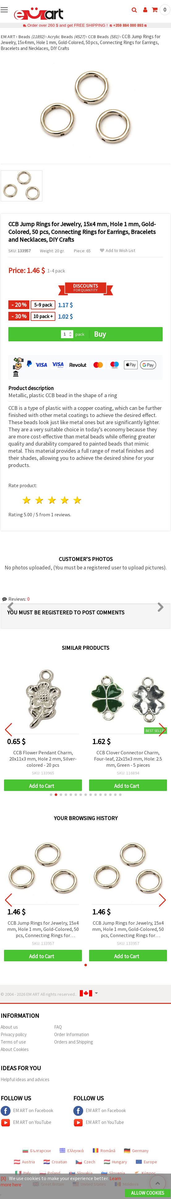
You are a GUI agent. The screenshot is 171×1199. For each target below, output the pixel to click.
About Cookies (15, 1049)
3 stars (52, 500)
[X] (3, 1178)
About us (9, 1027)
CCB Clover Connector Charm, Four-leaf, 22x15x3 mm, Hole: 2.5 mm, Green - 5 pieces (128, 758)
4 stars (64, 500)
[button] (51, 794)
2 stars (39, 500)
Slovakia (80, 1173)
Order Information (71, 1034)
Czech (85, 1162)
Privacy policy (14, 1034)
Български (36, 1150)
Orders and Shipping (73, 1042)
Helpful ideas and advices (25, 1079)
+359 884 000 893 (128, 25)
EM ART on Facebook (27, 1111)
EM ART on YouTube (26, 1123)
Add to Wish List (117, 250)
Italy (23, 1173)
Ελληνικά (71, 1150)
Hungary (115, 1162)
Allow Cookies (147, 1193)
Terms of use (13, 1042)
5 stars (77, 500)
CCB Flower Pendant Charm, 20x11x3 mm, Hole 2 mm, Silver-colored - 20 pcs (43, 758)
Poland (50, 1173)
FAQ (58, 1027)
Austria (24, 1162)
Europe (146, 1162)
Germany (136, 1150)
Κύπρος (145, 1173)
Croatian (55, 1162)
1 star (27, 500)
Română (103, 1150)
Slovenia (113, 1173)
